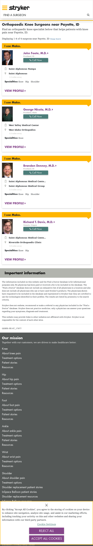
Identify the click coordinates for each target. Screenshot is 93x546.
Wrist (5, 452)
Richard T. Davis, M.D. (38, 222)
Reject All (46, 531)
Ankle (5, 426)
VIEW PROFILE (15, 90)
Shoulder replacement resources (20, 496)
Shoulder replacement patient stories (22, 487)
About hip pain (10, 379)
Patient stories (9, 362)
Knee (5, 348)
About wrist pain (11, 457)
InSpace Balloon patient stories (19, 492)
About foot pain (11, 405)
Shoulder (7, 473)
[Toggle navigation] (4, 7)
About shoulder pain (13, 478)
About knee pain (11, 353)
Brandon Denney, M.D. (39, 165)
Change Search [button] (55, 39)
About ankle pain (12, 431)
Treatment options (12, 358)
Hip (4, 374)
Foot (4, 400)
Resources (7, 367)
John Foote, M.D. (35, 53)
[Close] (46, 505)
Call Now (36, 60)
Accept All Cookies (46, 539)
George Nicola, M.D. (37, 109)
